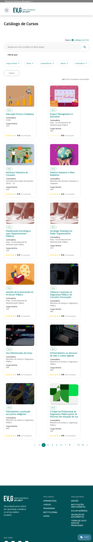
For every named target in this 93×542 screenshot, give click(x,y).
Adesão (74, 501)
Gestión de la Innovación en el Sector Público (19, 293)
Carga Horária (11, 63)
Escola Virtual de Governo (24, 10)
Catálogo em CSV (80, 40)
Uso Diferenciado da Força (19, 353)
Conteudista (80, 63)
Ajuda (46, 516)
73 (83, 445)
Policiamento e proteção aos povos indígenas (18, 412)
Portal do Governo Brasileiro (18, 1)
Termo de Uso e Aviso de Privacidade (78, 522)
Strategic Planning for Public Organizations (61, 232)
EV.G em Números (79, 511)
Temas (28, 63)
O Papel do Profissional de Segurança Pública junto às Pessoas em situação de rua (64, 414)
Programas (49, 508)
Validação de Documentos (77, 515)
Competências (45, 63)
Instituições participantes (78, 505)
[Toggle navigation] (6, 10)
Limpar (12, 73)
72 (78, 445)
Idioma (63, 63)
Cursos (47, 504)
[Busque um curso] (43, 47)
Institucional (50, 512)
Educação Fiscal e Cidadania (20, 114)
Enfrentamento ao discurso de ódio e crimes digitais (63, 354)
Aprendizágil (50, 501)
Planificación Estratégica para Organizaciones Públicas (18, 233)
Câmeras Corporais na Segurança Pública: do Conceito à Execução (61, 294)
